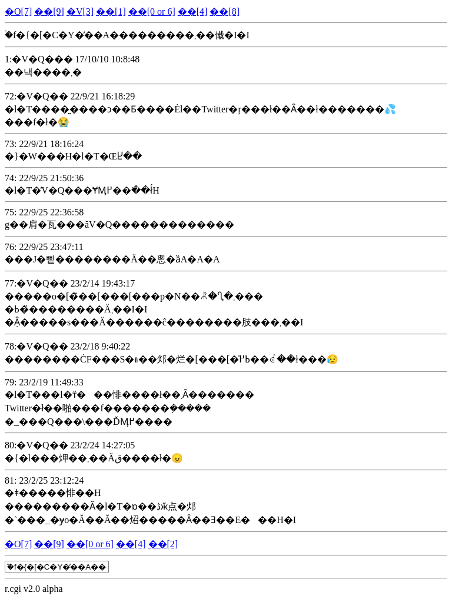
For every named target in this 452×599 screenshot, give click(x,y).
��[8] (225, 11)
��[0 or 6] (151, 11)
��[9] (49, 11)
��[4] (193, 11)
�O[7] (18, 11)
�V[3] (80, 11)
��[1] (111, 11)
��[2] (163, 544)
